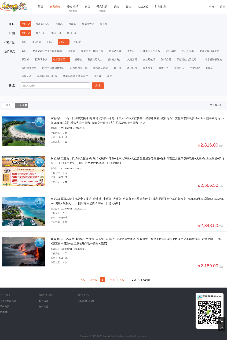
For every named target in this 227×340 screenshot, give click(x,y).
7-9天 (62, 42)
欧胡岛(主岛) (42, 23)
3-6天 (50, 42)
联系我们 (4, 312)
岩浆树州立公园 (78, 67)
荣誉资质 (4, 306)
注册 (222, 6)
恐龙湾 (130, 51)
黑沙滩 (25, 59)
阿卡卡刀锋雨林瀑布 (53, 67)
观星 (109, 76)
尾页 (121, 279)
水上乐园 (132, 67)
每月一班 (40, 33)
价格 (21, 105)
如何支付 (43, 306)
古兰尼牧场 (149, 59)
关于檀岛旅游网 (8, 301)
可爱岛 (72, 23)
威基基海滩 (115, 51)
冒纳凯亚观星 (29, 67)
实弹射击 (179, 67)
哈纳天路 (26, 76)
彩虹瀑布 (171, 51)
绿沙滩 (97, 76)
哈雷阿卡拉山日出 (47, 76)
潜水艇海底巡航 (213, 59)
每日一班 (72, 33)
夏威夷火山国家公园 (92, 51)
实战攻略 (143, 6)
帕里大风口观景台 (209, 51)
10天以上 (79, 42)
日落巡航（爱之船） (188, 59)
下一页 (111, 279)
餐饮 (128, 6)
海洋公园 (166, 59)
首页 (40, 6)
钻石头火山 (188, 51)
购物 (116, 6)
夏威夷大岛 (88, 23)
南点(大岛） (114, 59)
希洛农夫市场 (100, 67)
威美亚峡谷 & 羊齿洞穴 (75, 76)
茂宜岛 (59, 23)
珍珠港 (71, 51)
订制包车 (160, 6)
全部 (24, 23)
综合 (8, 105)
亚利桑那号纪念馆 (150, 51)
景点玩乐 (72, 9)
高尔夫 (209, 67)
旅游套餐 (55, 6)
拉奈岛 (103, 23)
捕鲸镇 (78, 59)
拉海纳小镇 (41, 59)
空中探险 (195, 67)
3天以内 (36, 42)
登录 (211, 6)
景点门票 (102, 9)
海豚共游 (163, 67)
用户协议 (43, 301)
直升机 (117, 67)
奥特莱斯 (132, 59)
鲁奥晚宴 (148, 67)
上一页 (93, 279)
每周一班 (56, 33)
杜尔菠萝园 (59, 59)
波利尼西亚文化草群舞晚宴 (47, 51)
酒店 (87, 6)
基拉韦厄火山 (95, 59)
